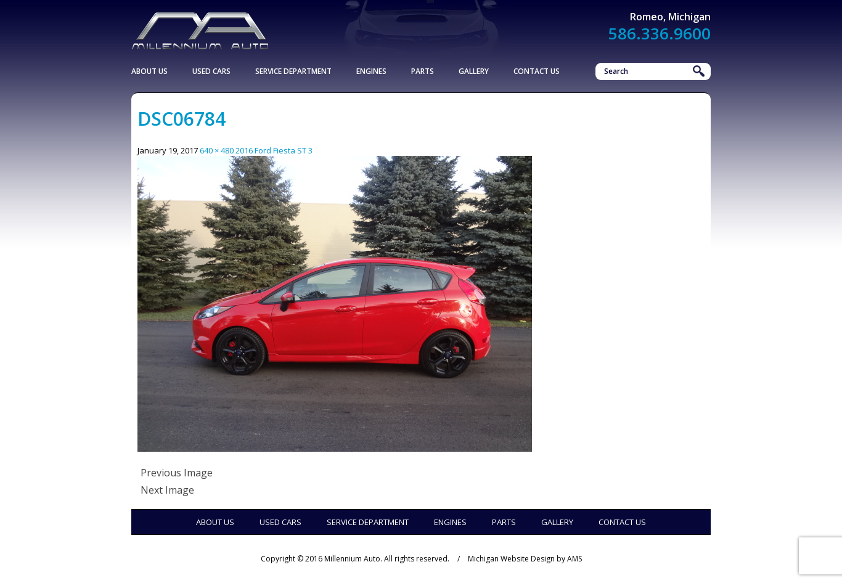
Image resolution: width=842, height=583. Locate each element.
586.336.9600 (659, 33)
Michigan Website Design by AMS (525, 558)
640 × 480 (217, 150)
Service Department (293, 71)
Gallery (474, 71)
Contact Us (536, 71)
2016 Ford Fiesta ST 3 (274, 150)
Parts (422, 71)
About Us (149, 71)
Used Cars (211, 71)
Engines (371, 71)
